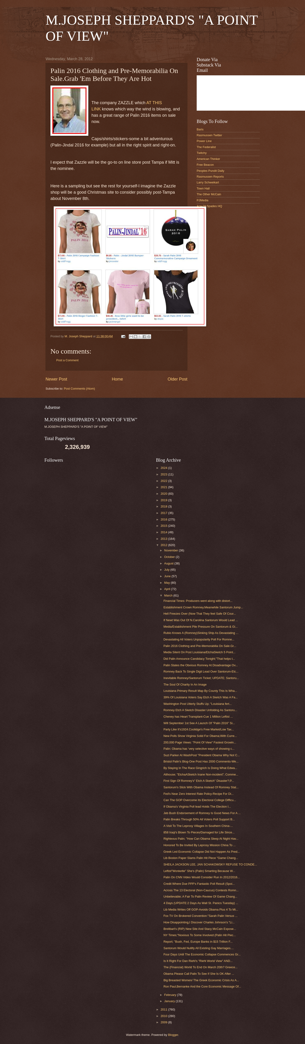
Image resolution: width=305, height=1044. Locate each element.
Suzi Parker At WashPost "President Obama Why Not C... (201, 755)
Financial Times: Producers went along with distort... (197, 601)
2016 (164, 519)
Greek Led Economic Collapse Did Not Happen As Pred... (201, 851)
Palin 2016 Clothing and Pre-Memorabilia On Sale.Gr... (199, 646)
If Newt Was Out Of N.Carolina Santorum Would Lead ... (200, 620)
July (167, 569)
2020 (164, 493)
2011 (164, 1009)
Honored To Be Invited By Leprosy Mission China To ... (199, 845)
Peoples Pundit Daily (210, 170)
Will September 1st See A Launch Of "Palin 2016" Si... (199, 723)
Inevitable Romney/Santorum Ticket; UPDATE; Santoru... (201, 678)
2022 (164, 481)
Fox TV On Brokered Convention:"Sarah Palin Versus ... (200, 916)
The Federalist (206, 147)
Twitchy (202, 153)
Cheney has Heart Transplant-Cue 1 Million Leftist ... (198, 716)
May (167, 582)
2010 (164, 1016)
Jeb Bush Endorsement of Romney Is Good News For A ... (202, 813)
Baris (200, 129)
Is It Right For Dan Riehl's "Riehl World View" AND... (197, 961)
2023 (164, 474)
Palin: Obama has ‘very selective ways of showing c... (199, 748)
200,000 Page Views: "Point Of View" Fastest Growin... (199, 742)
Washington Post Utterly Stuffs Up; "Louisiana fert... (197, 704)
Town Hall (203, 188)
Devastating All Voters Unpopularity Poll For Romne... (198, 639)
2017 (164, 513)
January (170, 1001)
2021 (164, 487)
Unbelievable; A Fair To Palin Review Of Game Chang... (200, 896)
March (168, 595)
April (167, 589)
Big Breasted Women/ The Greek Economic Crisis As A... (201, 980)
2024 (164, 468)
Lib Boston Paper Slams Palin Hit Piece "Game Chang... (200, 858)
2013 (164, 538)
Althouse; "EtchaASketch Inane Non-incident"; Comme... (200, 774)
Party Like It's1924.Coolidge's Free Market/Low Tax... (198, 729)
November (171, 550)
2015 (164, 525)
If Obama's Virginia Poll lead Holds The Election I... (197, 806)
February (170, 995)
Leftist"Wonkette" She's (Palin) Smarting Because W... (199, 871)
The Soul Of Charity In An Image (184, 684)
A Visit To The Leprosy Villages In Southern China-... (198, 826)
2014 (164, 532)
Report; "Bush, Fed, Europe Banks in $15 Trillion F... (197, 941)
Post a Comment (67, 360)
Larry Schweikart (208, 182)
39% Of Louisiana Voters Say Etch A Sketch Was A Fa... (200, 697)
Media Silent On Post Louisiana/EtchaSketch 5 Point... (199, 652)
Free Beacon (205, 164)
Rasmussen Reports (210, 176)
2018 (164, 506)
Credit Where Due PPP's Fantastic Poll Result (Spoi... (199, 883)
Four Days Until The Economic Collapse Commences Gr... (202, 954)
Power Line (204, 141)
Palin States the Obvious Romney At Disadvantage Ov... (200, 665)
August (169, 563)
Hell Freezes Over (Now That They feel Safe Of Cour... (199, 613)
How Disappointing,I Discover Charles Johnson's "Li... (199, 922)
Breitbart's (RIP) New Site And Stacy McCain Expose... (199, 929)
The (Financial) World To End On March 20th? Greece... (200, 967)
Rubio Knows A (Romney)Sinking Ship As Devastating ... (200, 633)
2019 (164, 500)
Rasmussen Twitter (209, 135)
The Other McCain (209, 194)
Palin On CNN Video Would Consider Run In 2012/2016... (201, 877)
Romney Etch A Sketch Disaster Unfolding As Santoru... (200, 710)
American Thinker (208, 159)
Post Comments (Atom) (79, 388)
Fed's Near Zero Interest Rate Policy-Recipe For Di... (198, 793)
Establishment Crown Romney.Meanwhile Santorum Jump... (203, 607)
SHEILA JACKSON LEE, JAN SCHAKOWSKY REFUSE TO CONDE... (210, 864)
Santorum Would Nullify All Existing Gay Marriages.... (198, 948)
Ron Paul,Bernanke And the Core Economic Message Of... (202, 986)
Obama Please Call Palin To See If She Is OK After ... (198, 973)
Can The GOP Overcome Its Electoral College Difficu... (199, 800)
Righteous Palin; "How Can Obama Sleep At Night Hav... (200, 838)
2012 (164, 545)
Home (117, 379)
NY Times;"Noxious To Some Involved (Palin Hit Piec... (199, 935)
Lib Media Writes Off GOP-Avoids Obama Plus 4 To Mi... (200, 909)
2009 (164, 1022)
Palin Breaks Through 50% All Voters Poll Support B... (199, 819)
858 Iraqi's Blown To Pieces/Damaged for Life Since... (199, 832)
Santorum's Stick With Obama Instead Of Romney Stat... (201, 787)
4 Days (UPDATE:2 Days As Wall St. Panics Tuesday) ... (200, 903)
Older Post (177, 379)
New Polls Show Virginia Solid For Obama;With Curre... (200, 736)
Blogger (173, 1035)
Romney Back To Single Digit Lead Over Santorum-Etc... (201, 671)
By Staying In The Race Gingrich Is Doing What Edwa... (200, 768)
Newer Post (56, 379)
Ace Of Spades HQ (209, 206)
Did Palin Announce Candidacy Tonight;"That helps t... (199, 658)
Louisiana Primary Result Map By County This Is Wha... (200, 691)
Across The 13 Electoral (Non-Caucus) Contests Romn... (201, 890)
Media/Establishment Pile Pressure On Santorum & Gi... (200, 626)
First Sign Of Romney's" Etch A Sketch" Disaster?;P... (198, 780)
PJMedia (202, 200)
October (170, 557)
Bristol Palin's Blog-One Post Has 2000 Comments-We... (201, 761)
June (168, 576)
